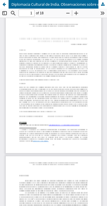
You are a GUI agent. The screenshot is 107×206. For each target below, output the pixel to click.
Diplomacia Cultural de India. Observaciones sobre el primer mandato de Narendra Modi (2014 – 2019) (59, 4)
